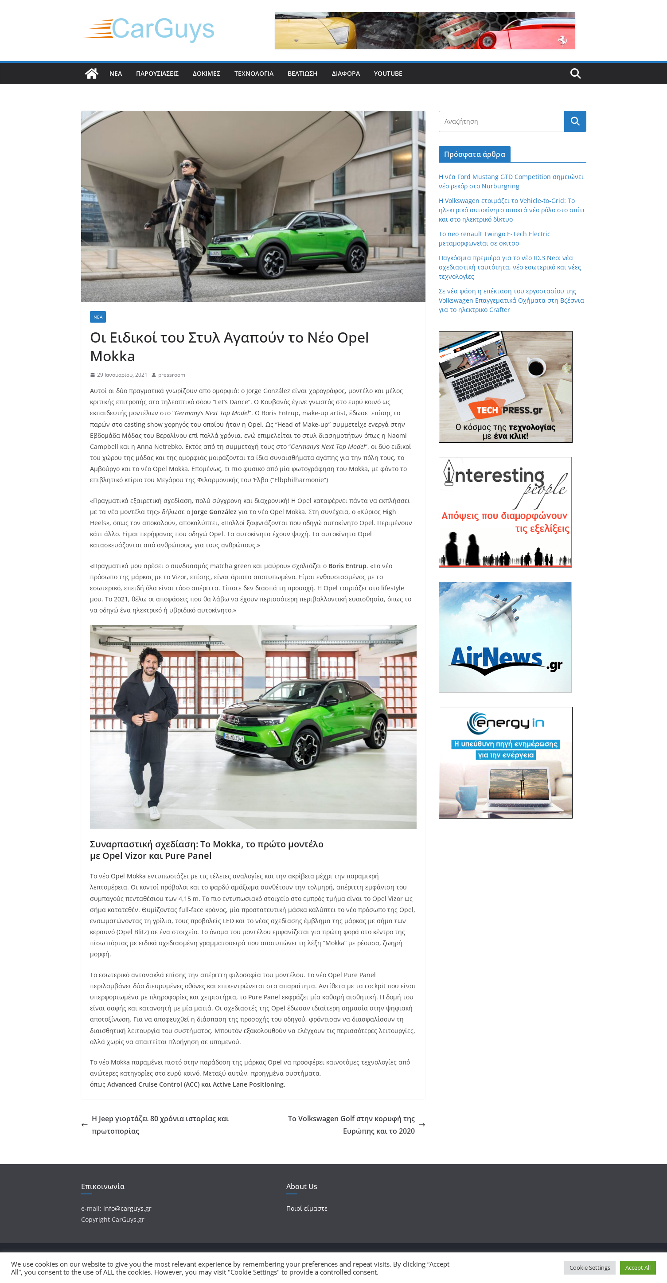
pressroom (171, 374)
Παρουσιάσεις (157, 73)
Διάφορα (346, 73)
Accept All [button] (638, 1267)
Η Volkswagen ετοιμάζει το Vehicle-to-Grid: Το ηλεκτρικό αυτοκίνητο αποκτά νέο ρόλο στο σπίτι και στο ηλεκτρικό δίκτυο (512, 209)
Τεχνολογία (253, 73)
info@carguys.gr (127, 1208)
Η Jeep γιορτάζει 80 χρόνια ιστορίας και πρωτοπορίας (155, 1125)
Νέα (115, 73)
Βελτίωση (303, 73)
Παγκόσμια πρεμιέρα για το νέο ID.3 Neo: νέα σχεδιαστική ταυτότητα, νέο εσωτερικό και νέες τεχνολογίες (510, 267)
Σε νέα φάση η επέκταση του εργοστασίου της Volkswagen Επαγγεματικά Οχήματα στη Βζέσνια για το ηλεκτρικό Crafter (511, 300)
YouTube (388, 73)
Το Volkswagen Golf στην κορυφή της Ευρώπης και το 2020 (356, 1125)
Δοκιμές (206, 73)
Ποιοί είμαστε (307, 1208)
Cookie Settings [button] (589, 1267)
